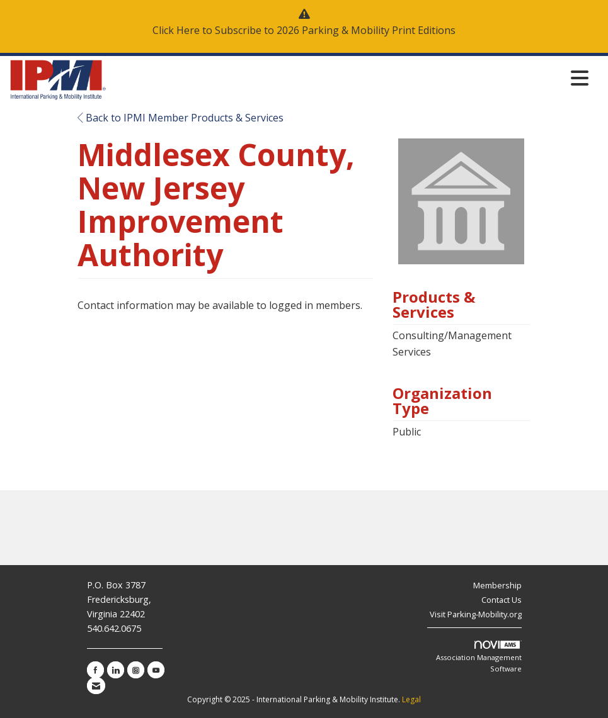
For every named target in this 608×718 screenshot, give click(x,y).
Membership (497, 585)
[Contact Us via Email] (96, 685)
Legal (411, 699)
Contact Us (501, 599)
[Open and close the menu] (351, 77)
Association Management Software (479, 657)
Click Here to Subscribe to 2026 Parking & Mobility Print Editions (304, 30)
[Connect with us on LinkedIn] (115, 669)
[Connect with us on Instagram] (135, 669)
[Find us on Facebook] (95, 669)
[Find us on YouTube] (155, 669)
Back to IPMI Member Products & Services (180, 118)
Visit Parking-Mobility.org (476, 614)
